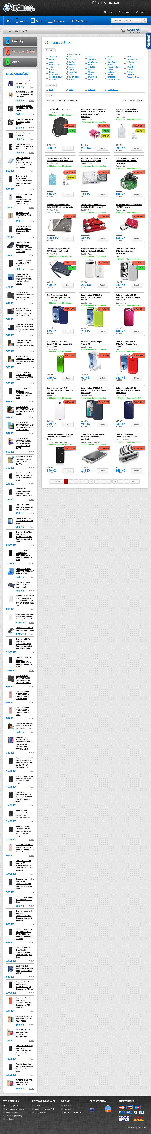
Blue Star (111, 57)
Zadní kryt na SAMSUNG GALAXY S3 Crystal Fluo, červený (126, 344)
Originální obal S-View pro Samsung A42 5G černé (24, 899)
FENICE (72, 64)
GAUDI (129, 64)
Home (10, 31)
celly (109, 59)
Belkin (90, 57)
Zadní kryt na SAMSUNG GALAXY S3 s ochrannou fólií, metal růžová (128, 297)
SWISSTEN (92, 77)
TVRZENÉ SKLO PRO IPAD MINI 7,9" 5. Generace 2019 (24, 1082)
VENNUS (72, 79)
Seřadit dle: (50, 100)
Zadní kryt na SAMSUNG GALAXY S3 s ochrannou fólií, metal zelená (59, 344)
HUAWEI (130, 67)
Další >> (134, 482)
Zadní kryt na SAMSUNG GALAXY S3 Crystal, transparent (126, 251)
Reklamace (10, 1119)
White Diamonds (114, 79)
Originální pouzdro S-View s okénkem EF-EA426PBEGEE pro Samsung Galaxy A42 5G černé (24, 934)
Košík (110, 12)
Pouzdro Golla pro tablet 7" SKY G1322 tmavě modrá (23, 584)
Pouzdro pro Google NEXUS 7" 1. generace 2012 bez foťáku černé (24, 146)
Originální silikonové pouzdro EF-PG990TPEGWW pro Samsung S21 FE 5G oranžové (24, 1002)
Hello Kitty (92, 67)
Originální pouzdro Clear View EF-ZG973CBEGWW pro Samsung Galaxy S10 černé (24, 555)
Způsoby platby (12, 1112)
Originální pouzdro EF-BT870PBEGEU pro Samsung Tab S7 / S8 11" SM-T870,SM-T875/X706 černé (24, 762)
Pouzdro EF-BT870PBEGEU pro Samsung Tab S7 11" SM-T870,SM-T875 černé (24, 796)
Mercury (130, 69)
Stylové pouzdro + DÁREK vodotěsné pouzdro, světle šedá (127, 111)
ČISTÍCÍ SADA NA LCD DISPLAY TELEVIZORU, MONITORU (25, 94)
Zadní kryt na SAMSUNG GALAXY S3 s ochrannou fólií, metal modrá (128, 390)
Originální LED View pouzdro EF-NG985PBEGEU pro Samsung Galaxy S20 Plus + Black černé (24, 643)
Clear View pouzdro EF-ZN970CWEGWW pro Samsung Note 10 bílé (25, 616)
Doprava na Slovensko (15, 1109)
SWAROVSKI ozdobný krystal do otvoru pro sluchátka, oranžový (93, 436)
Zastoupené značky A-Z (44, 1109)
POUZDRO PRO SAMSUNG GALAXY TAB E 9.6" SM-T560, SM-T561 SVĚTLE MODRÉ (24, 279)
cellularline (92, 59)
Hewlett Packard (113, 67)
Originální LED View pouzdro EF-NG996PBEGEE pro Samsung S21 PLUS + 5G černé (24, 865)
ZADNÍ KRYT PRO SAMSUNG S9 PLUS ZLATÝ (23, 215)
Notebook (91, 90)
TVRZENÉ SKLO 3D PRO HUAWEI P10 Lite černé (24, 520)
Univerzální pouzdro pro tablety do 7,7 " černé (23, 263)
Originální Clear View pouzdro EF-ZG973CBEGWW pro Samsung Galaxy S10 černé (24, 536)
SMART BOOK (74, 77)
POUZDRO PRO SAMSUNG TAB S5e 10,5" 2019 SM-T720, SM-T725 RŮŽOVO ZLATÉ (23, 443)
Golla (51, 67)
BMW (129, 57)
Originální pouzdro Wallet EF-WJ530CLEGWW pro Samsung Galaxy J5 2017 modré (24, 162)
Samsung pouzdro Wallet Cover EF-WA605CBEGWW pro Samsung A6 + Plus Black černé (24, 247)
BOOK (51, 59)
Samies (110, 74)
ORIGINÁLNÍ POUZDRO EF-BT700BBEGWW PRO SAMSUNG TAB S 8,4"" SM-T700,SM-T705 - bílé (25, 600)
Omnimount (53, 74)
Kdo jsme (67, 1109)
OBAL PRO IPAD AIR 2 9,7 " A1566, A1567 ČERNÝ (24, 121)
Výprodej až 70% (21, 31)
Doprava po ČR (12, 1106)
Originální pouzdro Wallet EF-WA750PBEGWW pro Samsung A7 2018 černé (24, 393)
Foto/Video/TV (113, 90)
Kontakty (67, 1106)
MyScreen (111, 72)
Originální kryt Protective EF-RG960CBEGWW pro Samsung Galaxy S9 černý (24, 180)
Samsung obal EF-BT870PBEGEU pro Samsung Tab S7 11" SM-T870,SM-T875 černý (24, 831)
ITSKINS (52, 69)
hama (71, 67)
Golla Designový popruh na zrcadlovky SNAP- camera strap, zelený (127, 160)
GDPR (37, 1106)
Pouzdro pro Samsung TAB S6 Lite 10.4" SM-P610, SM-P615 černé (24, 726)
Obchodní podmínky (14, 1116)
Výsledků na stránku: (129, 100)
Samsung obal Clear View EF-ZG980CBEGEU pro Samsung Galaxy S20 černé (24, 662)
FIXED (90, 64)
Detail (68, 148)
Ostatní (71, 74)
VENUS (91, 79)
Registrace (126, 12)
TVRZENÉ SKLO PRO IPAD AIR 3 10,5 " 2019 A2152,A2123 (24, 1018)
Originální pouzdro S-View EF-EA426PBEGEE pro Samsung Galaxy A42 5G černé (24, 915)
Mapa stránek (40, 1112)
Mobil (51, 90)
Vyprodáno (61, 213)
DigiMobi (72, 62)
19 (103, 482)
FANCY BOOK (54, 64)
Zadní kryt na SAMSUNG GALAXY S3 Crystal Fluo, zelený (91, 297)
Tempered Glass (133, 77)
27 (115, 482)
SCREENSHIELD (55, 77)
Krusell (110, 69)
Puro (90, 74)
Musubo (91, 72)
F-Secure (130, 62)
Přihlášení (143, 12)
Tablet (71, 90)
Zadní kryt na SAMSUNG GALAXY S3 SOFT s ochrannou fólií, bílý (60, 390)
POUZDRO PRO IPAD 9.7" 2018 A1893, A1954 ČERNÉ (25, 108)
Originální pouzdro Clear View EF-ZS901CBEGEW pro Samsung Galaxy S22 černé (24, 952)
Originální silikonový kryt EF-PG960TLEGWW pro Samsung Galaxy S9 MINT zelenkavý (24, 199)
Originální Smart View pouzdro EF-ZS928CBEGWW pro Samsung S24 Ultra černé (24, 1050)
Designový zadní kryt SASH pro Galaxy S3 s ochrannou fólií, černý (60, 436)
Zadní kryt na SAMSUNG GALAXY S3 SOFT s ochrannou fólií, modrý (94, 390)
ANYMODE (53, 57)
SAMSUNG (131, 74)
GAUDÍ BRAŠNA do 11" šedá (59, 109)
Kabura (71, 69)
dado (51, 62)
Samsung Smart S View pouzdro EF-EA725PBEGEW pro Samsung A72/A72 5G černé (25, 883)
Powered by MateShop (137, 1127)
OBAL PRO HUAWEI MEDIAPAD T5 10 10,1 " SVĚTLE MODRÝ (25, 571)
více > (31, 87)
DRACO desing (93, 62)
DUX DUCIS (112, 62)
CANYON (72, 59)
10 (92, 482)
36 (126, 482)
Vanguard (52, 79)
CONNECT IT (132, 59)
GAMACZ (111, 64)
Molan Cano (73, 72)
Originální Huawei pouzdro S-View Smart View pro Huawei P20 (24, 507)
